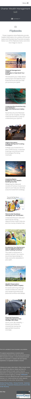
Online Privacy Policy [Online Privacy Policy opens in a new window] (6, 383)
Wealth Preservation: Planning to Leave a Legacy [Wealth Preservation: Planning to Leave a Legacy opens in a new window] (14, 284)
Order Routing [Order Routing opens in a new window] (4, 386)
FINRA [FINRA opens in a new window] (23, 374)
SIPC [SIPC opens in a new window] (26, 374)
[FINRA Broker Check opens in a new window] (23, 394)
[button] (25, 3)
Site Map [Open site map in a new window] (2, 391)
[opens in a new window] (15, 67)
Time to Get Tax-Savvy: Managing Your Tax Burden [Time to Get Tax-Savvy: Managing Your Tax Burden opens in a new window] (14, 214)
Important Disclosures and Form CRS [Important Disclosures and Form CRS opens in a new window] (18, 385)
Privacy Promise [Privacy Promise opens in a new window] (18, 383)
